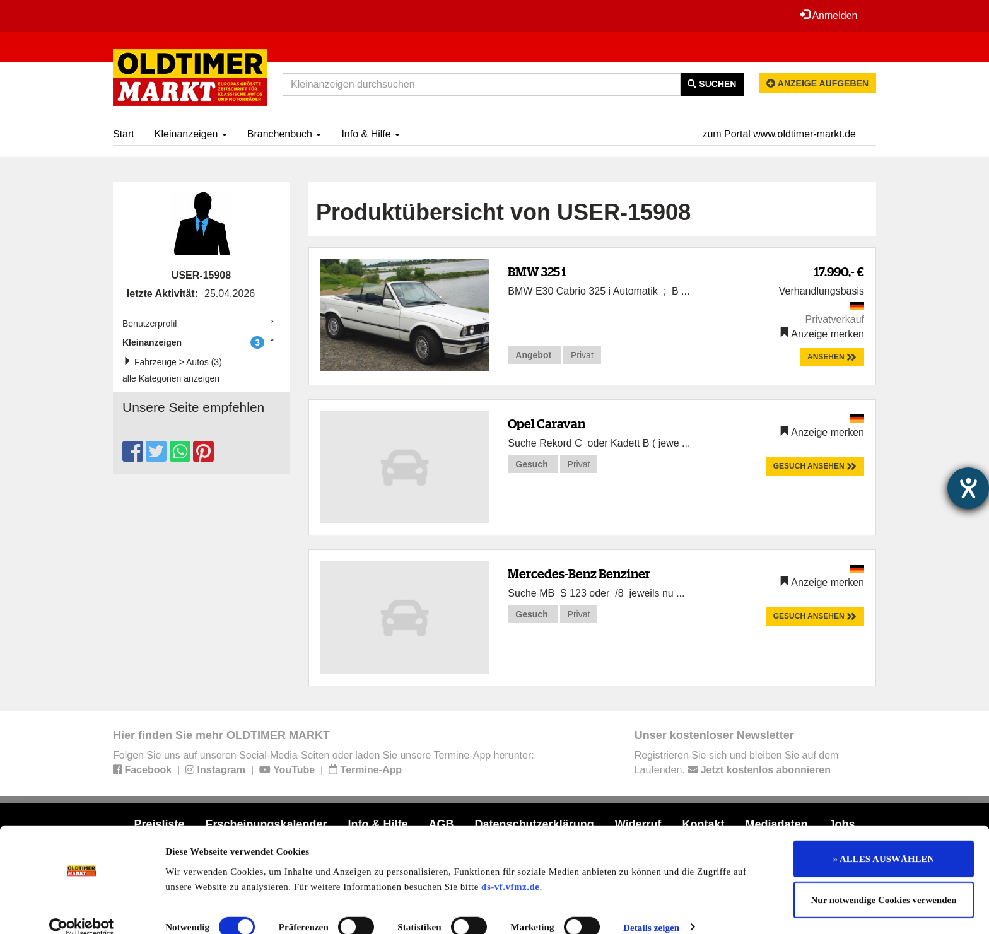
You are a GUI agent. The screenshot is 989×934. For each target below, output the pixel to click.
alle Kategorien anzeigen (170, 378)
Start (123, 134)
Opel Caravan (546, 423)
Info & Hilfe (370, 134)
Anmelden (828, 15)
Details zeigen (651, 909)
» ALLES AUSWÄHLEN (884, 841)
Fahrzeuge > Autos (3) (175, 361)
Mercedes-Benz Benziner (579, 573)
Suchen (712, 84)
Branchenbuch (284, 134)
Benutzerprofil (149, 323)
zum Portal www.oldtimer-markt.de (779, 134)
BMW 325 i (537, 271)
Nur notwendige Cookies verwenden (884, 882)
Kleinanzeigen (191, 134)
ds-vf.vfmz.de (510, 868)
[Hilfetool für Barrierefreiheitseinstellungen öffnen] (968, 488)
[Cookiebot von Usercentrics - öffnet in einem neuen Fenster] (81, 909)
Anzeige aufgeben (817, 83)
